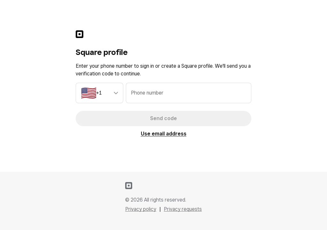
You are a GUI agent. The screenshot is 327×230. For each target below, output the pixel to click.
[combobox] (99, 93)
